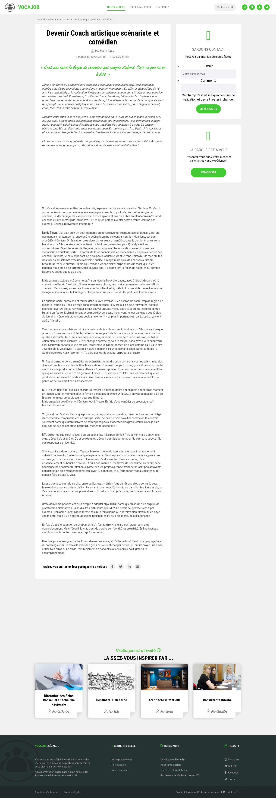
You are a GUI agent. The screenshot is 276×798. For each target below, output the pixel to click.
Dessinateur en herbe (111, 700)
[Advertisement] (103, 177)
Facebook (231, 772)
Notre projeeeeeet (122, 759)
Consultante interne (217, 700)
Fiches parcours (140, 7)
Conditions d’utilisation (46, 792)
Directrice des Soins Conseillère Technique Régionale (59, 700)
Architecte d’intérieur (164, 700)
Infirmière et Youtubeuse (174, 770)
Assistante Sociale (171, 764)
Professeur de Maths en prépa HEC (180, 775)
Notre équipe (119, 764)
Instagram (232, 759)
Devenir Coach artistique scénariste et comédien (89, 19)
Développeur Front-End (173, 759)
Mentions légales (72, 792)
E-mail (208, 66)
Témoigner (208, 172)
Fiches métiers (116, 7)
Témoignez (162, 7)
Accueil (41, 19)
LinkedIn (231, 766)
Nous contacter (120, 770)
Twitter (231, 779)
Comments (208, 80)
